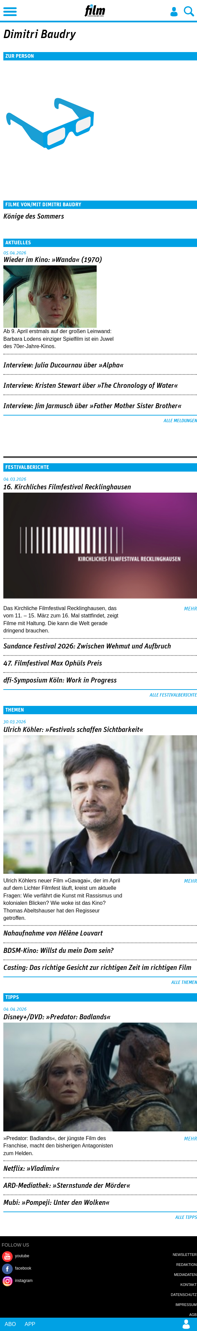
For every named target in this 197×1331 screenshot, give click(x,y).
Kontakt (188, 1285)
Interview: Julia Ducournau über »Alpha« (63, 365)
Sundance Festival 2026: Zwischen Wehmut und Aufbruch (87, 646)
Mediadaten (185, 1275)
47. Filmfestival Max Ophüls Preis (52, 663)
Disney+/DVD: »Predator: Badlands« (57, 1017)
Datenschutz (184, 1295)
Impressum (186, 1305)
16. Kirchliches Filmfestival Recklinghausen (67, 487)
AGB (193, 1315)
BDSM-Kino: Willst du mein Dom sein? (58, 951)
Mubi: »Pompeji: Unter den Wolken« (56, 1203)
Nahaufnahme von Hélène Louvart (53, 933)
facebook (23, 1268)
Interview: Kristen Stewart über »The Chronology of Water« (90, 385)
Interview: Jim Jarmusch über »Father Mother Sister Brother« (92, 406)
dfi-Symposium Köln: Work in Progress (60, 680)
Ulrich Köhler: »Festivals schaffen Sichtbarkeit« (73, 730)
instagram (24, 1280)
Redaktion (186, 1265)
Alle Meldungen (180, 421)
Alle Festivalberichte (173, 695)
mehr (190, 608)
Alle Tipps (186, 1217)
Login (174, 11)
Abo (10, 1324)
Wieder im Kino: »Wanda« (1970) (52, 260)
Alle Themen (184, 982)
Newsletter (185, 1255)
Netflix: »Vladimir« (31, 1168)
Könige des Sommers (33, 216)
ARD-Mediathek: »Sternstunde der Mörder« (66, 1185)
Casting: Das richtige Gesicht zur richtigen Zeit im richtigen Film (97, 968)
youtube (22, 1256)
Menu (8, 10)
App (30, 1324)
